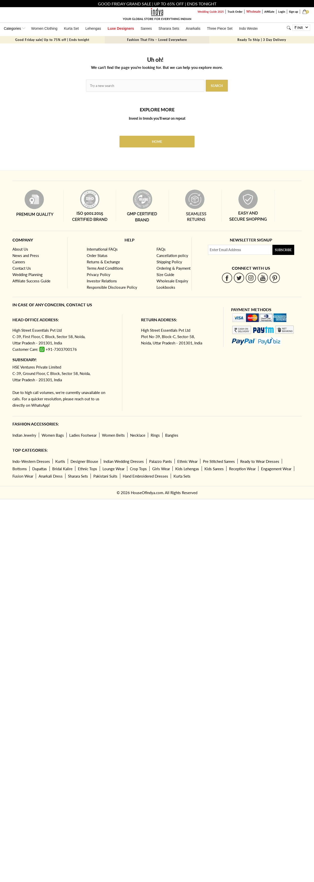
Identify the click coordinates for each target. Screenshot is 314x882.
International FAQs (102, 249)
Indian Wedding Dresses (123, 461)
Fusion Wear (22, 476)
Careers (18, 262)
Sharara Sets (169, 28)
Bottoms (19, 468)
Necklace (137, 435)
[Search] (289, 27)
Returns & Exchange (103, 262)
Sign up (293, 11)
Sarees (146, 28)
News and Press (25, 255)
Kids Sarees (214, 468)
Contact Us (21, 268)
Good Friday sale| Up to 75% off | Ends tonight (52, 40)
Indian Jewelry (24, 435)
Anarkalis (193, 28)
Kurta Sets (181, 476)
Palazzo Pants (160, 461)
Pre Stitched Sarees (219, 461)
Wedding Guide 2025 (211, 11)
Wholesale (253, 11)
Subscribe (283, 250)
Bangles (171, 435)
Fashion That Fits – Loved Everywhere (157, 40)
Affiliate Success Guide (31, 281)
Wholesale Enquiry (172, 281)
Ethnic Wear (187, 461)
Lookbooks (165, 287)
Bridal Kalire (62, 468)
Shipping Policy (169, 262)
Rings (155, 435)
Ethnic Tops (87, 468)
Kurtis (60, 461)
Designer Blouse (84, 461)
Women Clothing (44, 28)
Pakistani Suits (105, 476)
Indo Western (249, 28)
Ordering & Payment (173, 268)
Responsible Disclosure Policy (112, 287)
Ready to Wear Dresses (259, 461)
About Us (20, 249)
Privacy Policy (98, 274)
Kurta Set (71, 28)
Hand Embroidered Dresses (145, 476)
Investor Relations (102, 281)
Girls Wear (161, 468)
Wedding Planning (27, 274)
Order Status (97, 255)
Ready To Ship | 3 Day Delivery (261, 40)
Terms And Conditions (105, 268)
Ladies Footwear (83, 435)
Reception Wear (242, 468)
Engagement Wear (276, 468)
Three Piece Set (219, 28)
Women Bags (53, 435)
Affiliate (269, 11)
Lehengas (93, 28)
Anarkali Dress (51, 476)
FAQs (161, 249)
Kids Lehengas (187, 468)
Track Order (235, 11)
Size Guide (165, 274)
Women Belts (113, 435)
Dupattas (39, 468)
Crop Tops (138, 468)
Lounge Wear (113, 468)
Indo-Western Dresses (31, 461)
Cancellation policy (172, 255)
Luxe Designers (121, 28)
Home (157, 142)
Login (281, 11)
